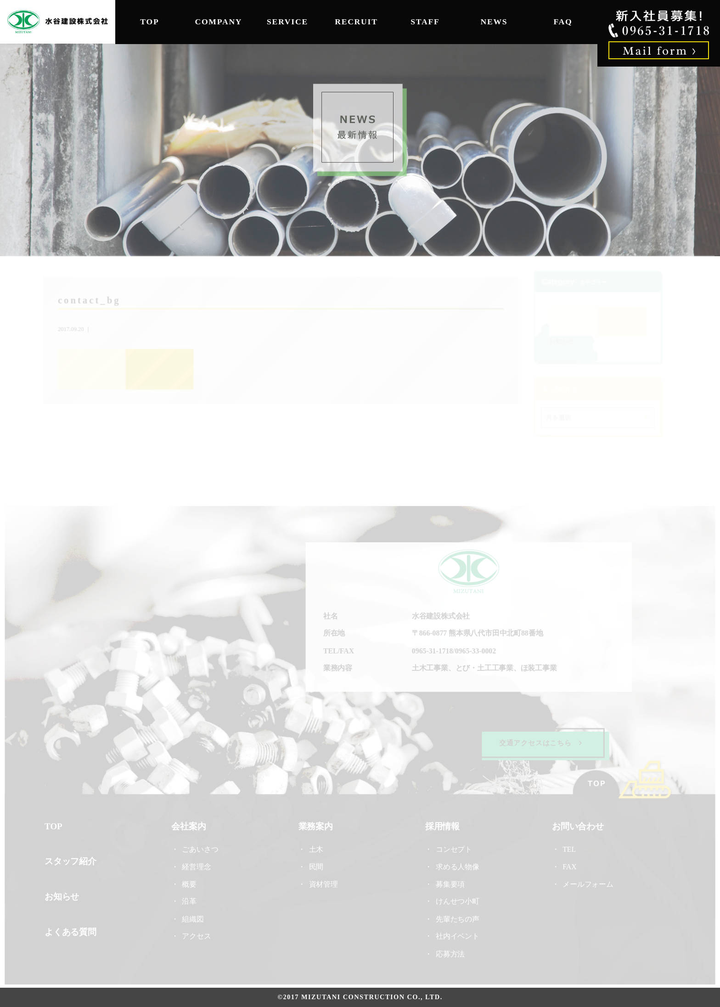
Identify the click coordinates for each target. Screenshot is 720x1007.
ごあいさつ (201, 849)
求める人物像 (456, 866)
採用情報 (442, 826)
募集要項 (449, 884)
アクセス (197, 935)
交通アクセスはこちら (539, 743)
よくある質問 (72, 931)
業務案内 (316, 826)
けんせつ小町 (456, 901)
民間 (316, 866)
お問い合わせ (576, 826)
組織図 (194, 918)
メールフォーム (586, 884)
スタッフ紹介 (72, 861)
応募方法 (449, 952)
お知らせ (560, 341)
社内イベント (456, 935)
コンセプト (453, 849)
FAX (568, 866)
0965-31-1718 (431, 651)
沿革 (190, 901)
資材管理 (323, 884)
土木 (316, 849)
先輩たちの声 (456, 918)
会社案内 (190, 826)
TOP (149, 21)
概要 (190, 884)
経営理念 (197, 866)
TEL (571, 849)
